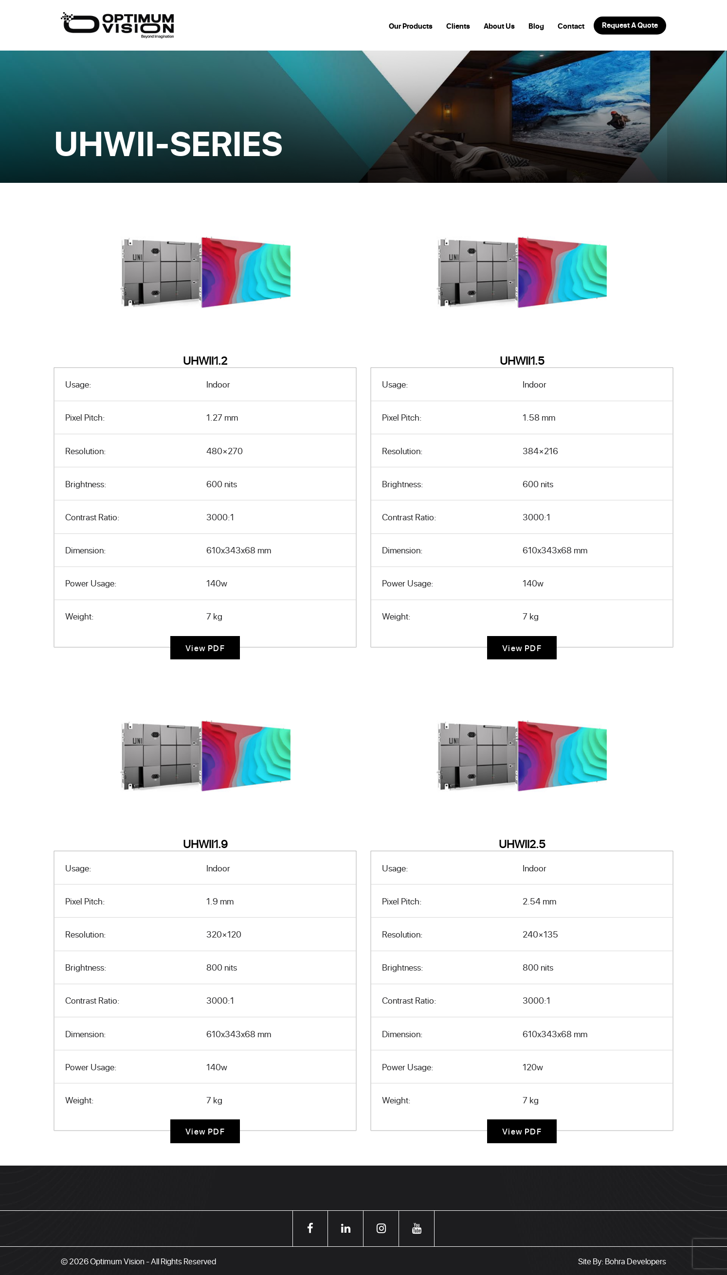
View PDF (205, 647)
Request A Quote (630, 25)
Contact (571, 26)
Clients (458, 26)
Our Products (411, 26)
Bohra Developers (635, 1261)
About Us (499, 26)
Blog (536, 26)
